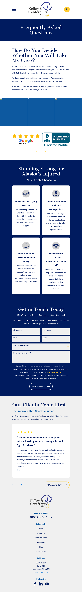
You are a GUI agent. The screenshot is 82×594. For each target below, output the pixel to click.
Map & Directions (41, 572)
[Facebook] (35, 584)
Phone (15, 338)
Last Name (47, 330)
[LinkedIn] (41, 584)
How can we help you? (22, 353)
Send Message (41, 386)
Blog (41, 547)
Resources (41, 542)
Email (45, 338)
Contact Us (41, 551)
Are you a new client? (22, 345)
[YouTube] (47, 584)
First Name (17, 330)
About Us (41, 533)
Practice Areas (41, 538)
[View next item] (44, 152)
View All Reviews (57, 485)
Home (41, 528)
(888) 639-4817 (41, 517)
